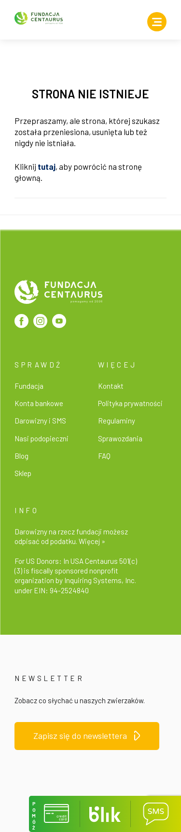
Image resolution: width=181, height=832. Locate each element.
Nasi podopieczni (41, 438)
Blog (21, 455)
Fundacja (28, 386)
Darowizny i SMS (40, 420)
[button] (54, 814)
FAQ (104, 455)
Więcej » (92, 541)
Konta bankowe (38, 403)
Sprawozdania (120, 438)
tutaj (47, 166)
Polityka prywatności (130, 403)
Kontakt (111, 386)
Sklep (22, 473)
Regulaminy (116, 420)
